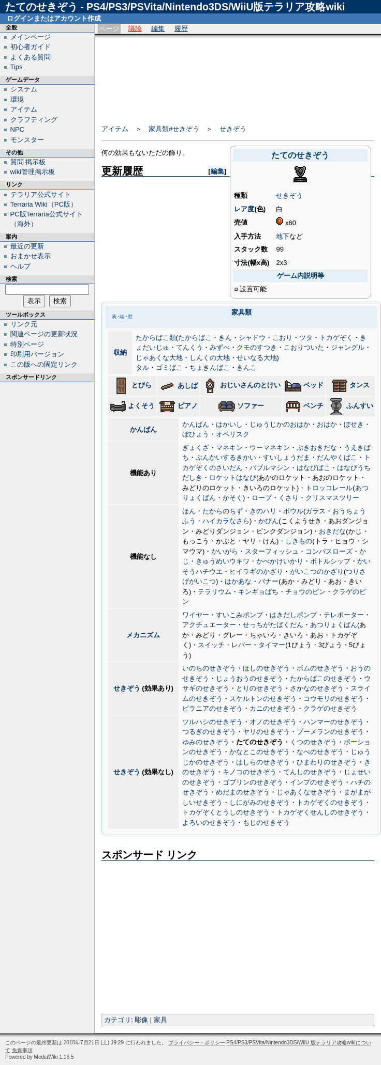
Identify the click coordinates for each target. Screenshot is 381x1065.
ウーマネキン (270, 447)
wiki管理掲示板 (32, 172)
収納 (120, 352)
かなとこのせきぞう (259, 752)
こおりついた (304, 347)
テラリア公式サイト (40, 194)
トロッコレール (329, 488)
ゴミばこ (169, 367)
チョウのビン (305, 592)
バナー (268, 581)
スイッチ (211, 645)
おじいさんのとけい (250, 385)
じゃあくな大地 (159, 358)
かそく (233, 498)
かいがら (224, 551)
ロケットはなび (232, 477)
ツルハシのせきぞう (212, 722)
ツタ (306, 337)
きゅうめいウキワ (223, 561)
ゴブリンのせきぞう (253, 782)
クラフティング (33, 119)
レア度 (244, 209)
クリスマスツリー (332, 498)
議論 (135, 29)
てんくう (189, 347)
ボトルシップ (330, 561)
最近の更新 (27, 246)
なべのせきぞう (320, 752)
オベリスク (233, 434)
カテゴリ (117, 1020)
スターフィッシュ (272, 551)
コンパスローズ (329, 551)
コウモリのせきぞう (333, 698)
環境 (17, 99)
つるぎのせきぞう (209, 731)
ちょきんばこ (209, 367)
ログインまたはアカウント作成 (54, 18)
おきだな (332, 531)
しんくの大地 (209, 358)
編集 (158, 29)
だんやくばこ (337, 457)
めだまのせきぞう (243, 792)
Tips (16, 67)
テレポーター (344, 615)
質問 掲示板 (28, 162)
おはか (327, 424)
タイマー (271, 645)
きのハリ (263, 511)
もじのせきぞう (266, 822)
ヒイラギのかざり (256, 571)
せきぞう (185, 129)
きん (225, 337)
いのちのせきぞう (209, 668)
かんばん (143, 429)
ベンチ (313, 406)
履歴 (181, 29)
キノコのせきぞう (249, 772)
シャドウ (252, 337)
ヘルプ (20, 266)
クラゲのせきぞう (330, 708)
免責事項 (22, 1050)
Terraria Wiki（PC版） (43, 204)
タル (142, 367)
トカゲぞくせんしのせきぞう (320, 812)
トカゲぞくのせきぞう (330, 802)
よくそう (141, 406)
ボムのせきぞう (320, 668)
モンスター (27, 140)
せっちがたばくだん (273, 625)
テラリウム (214, 592)
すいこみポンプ (239, 615)
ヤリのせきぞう (266, 731)
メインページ (30, 37)
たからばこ (195, 337)
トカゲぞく (336, 337)
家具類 (159, 129)
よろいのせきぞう (209, 822)
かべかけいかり (279, 561)
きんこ (247, 367)
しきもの (298, 541)
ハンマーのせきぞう (333, 722)
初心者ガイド (30, 47)
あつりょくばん (333, 625)
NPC (17, 129)
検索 (11, 279)
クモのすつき (257, 347)
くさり (289, 498)
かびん (268, 521)
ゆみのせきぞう (205, 742)
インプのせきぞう (317, 782)
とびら (141, 385)
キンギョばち (258, 592)
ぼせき (354, 424)
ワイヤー (195, 615)
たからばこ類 (156, 337)
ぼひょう (195, 434)
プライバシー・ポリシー (196, 1042)
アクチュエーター (209, 625)
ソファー (250, 406)
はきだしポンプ (293, 615)
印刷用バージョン (37, 354)
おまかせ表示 (30, 256)
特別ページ (27, 344)
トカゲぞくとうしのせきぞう (226, 812)
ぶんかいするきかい (226, 457)
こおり (282, 337)
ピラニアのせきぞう (212, 708)
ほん (189, 511)
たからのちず (222, 511)
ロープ (262, 498)
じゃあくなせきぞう (306, 792)
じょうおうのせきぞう (249, 678)
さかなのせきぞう (317, 688)
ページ (109, 29)
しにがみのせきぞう (259, 802)
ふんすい (359, 406)
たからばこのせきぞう (323, 678)
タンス (359, 385)
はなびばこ (313, 468)
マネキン (229, 447)
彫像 (141, 1020)
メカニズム (143, 635)
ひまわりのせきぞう (327, 762)
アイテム (114, 129)
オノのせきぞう (273, 722)
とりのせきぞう (259, 688)
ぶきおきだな (317, 447)
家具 (160, 1020)
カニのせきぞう (273, 708)
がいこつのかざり (317, 571)
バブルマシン (270, 468)
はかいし (229, 424)
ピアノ (188, 406)
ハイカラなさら (226, 521)
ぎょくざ (195, 447)
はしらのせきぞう (263, 762)
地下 (282, 236)
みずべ (220, 347)
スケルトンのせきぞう (263, 698)
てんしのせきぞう (310, 772)
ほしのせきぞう (266, 668)
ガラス (315, 511)
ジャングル (347, 347)
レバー (241, 645)
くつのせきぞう (313, 742)
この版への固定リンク (44, 364)
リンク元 (23, 324)
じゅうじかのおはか (280, 424)
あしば (188, 385)
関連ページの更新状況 (44, 334)
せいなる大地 (257, 358)
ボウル (293, 511)
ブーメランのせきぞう (330, 731)
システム (23, 89)
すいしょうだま (286, 457)
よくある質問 (30, 57)
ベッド (313, 385)
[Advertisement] (227, 76)
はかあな (238, 581)
